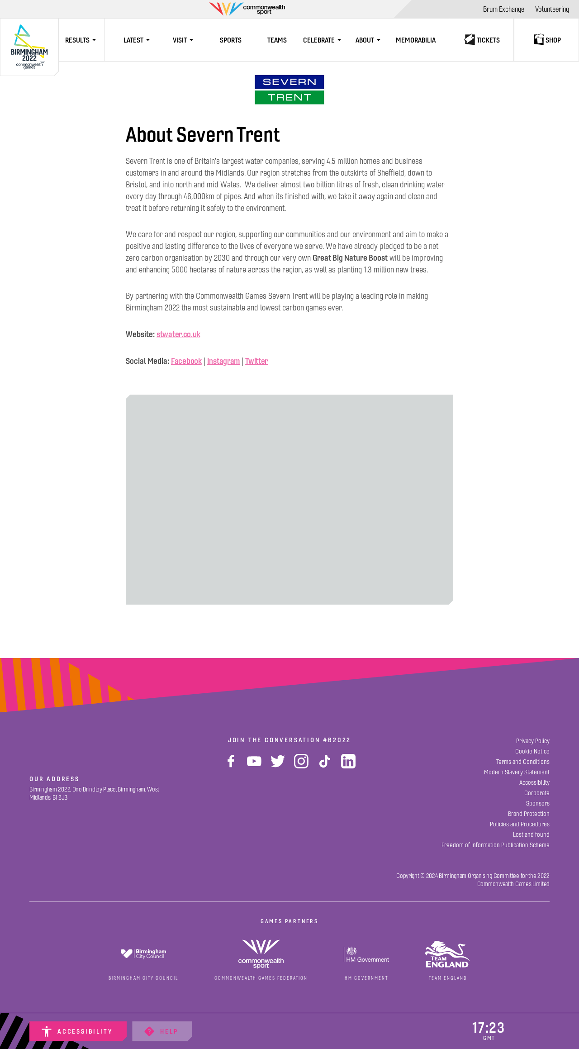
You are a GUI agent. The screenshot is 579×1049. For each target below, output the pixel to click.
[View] (289, 89)
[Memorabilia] (416, 40)
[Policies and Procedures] (520, 824)
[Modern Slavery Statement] (517, 772)
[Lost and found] (531, 835)
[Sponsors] (538, 803)
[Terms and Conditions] (523, 762)
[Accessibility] (78, 1031)
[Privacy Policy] (533, 741)
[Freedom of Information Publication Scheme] (495, 845)
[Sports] (231, 40)
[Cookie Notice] (532, 751)
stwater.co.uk (178, 334)
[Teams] (277, 40)
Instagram (223, 361)
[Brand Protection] (529, 814)
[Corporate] (537, 793)
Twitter (256, 361)
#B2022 (337, 740)
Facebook (186, 361)
